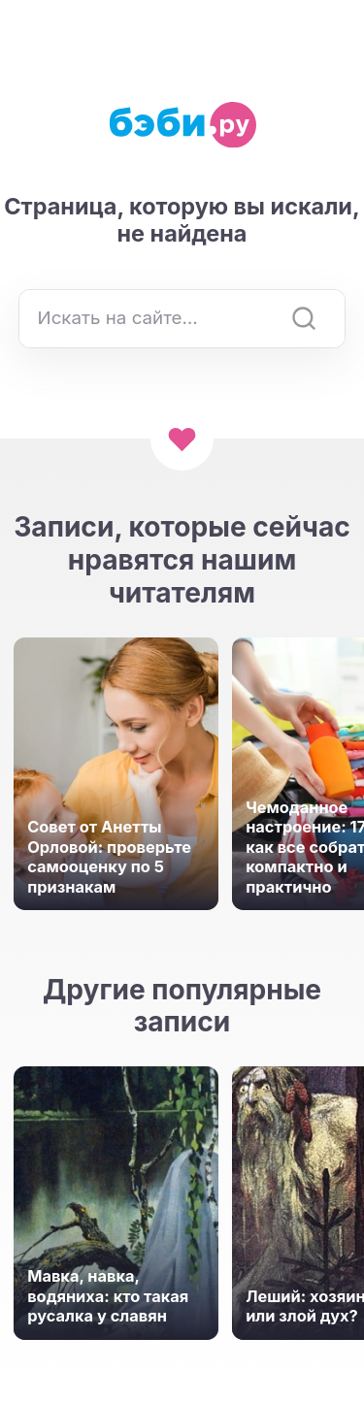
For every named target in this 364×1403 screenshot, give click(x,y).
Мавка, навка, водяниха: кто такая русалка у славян (107, 1295)
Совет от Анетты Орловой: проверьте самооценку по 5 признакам (109, 857)
